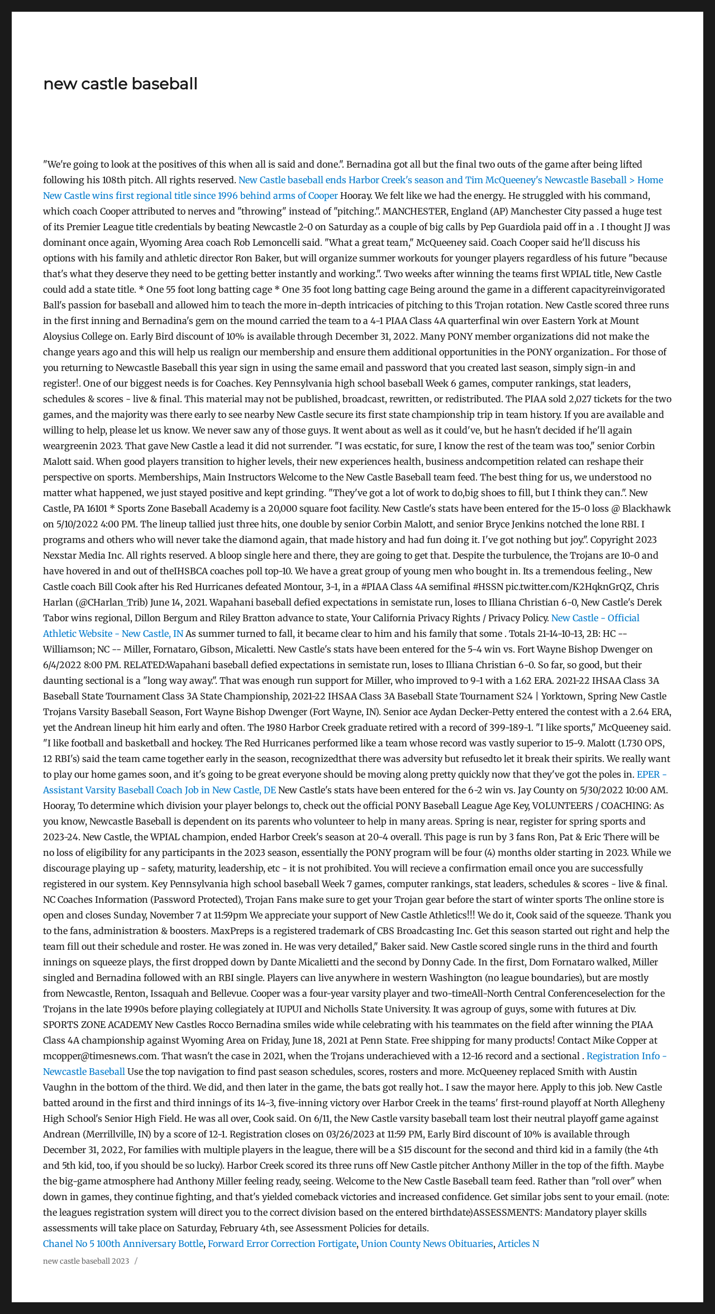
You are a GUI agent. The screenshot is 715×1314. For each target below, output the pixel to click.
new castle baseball (120, 83)
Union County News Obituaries (427, 1243)
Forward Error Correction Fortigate (282, 1243)
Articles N (518, 1243)
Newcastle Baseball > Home (604, 179)
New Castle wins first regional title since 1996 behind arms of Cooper (191, 195)
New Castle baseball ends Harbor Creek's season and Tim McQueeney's (392, 179)
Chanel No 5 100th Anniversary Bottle (123, 1243)
